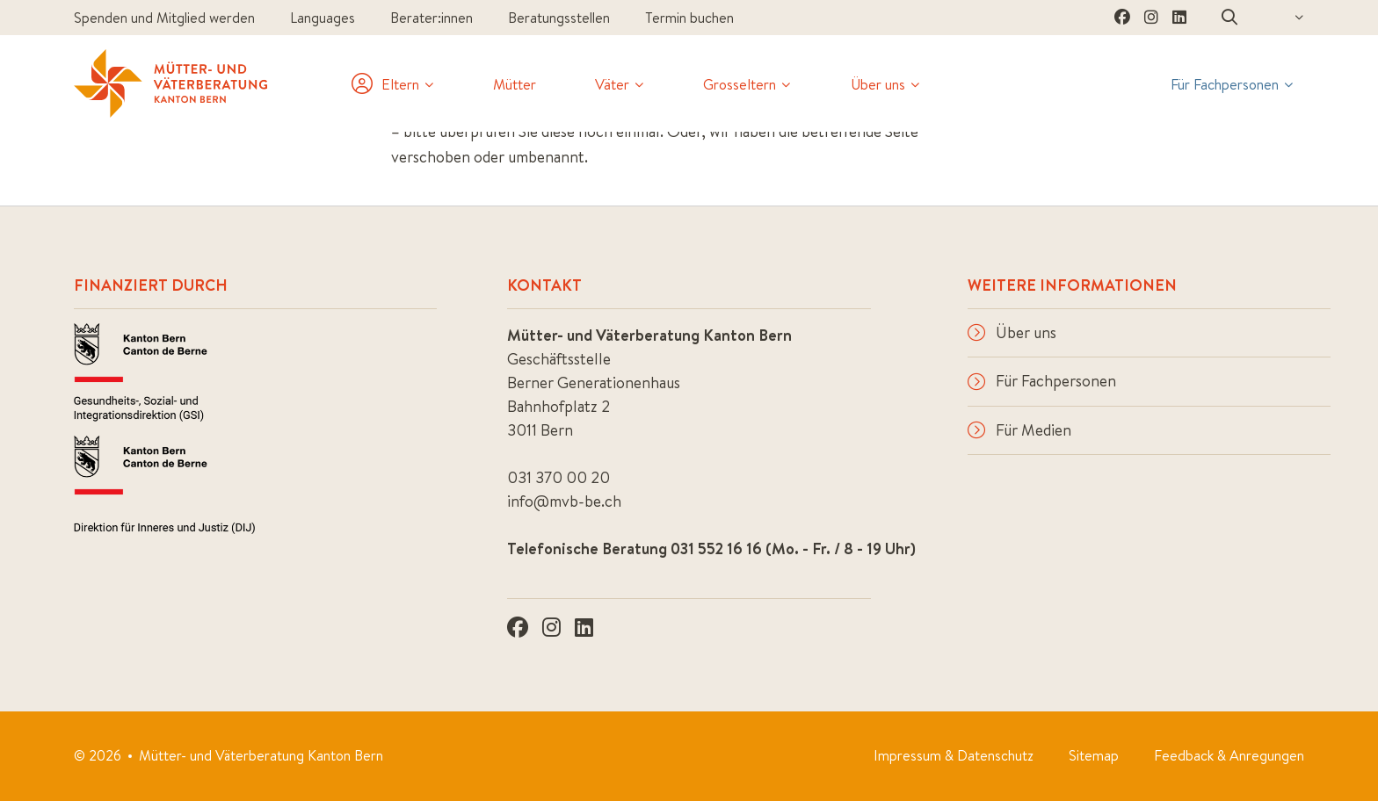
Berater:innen (431, 17)
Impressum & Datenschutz (954, 755)
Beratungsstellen (559, 17)
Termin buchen (689, 17)
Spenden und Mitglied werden (164, 17)
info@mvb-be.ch (564, 501)
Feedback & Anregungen (1229, 755)
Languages (322, 17)
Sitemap (1094, 755)
